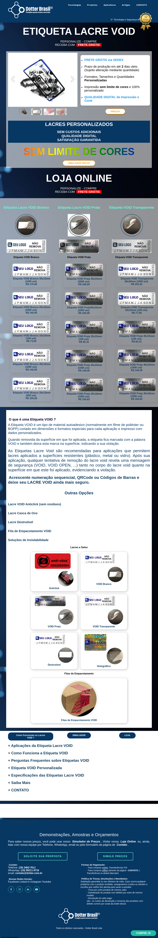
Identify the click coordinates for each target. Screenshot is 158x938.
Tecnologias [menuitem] (74, 5)
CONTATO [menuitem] (141, 5)
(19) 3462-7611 (27, 867)
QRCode (85, 477)
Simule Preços (115, 856)
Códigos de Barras (118, 477)
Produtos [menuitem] (92, 5)
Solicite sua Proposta (43, 856)
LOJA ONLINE (79, 178)
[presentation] (13, 80)
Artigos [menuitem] (126, 5)
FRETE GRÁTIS (88, 44)
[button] (24, 111)
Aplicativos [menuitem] (110, 5)
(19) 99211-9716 (30, 870)
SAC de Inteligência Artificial (10, 937)
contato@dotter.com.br (28, 873)
